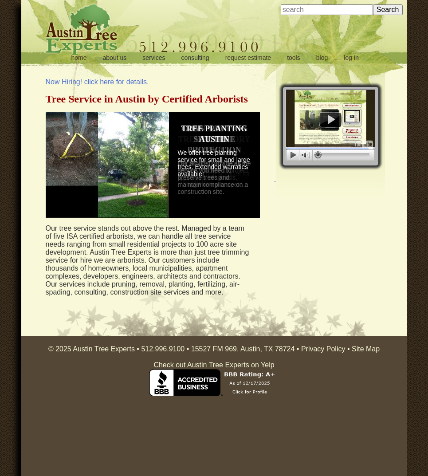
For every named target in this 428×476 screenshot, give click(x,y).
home (79, 57)
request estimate (248, 57)
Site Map (366, 349)
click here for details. (97, 82)
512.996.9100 (163, 349)
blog (322, 57)
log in (351, 57)
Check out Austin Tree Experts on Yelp (213, 365)
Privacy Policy (323, 349)
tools (293, 57)
